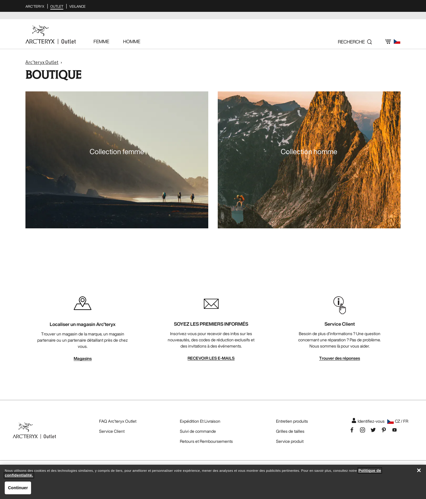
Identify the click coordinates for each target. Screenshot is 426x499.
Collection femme (117, 151)
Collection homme (309, 151)
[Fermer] (418, 470)
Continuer (18, 487)
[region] (213, 482)
